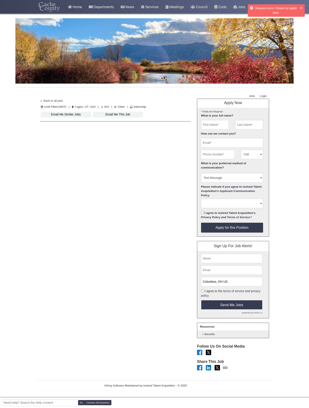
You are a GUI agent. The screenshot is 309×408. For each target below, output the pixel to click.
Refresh (200, 385)
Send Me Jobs (231, 305)
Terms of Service (238, 217)
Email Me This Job (118, 114)
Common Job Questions (97, 403)
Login (263, 96)
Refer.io (258, 313)
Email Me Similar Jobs (66, 114)
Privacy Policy (210, 217)
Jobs (252, 96)
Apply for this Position (231, 227)
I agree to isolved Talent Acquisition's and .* (228, 215)
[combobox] (252, 154)
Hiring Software (114, 385)
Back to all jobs (51, 100)
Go (81, 403)
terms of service (233, 291)
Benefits (209, 334)
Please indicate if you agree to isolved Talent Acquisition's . (231, 191)
